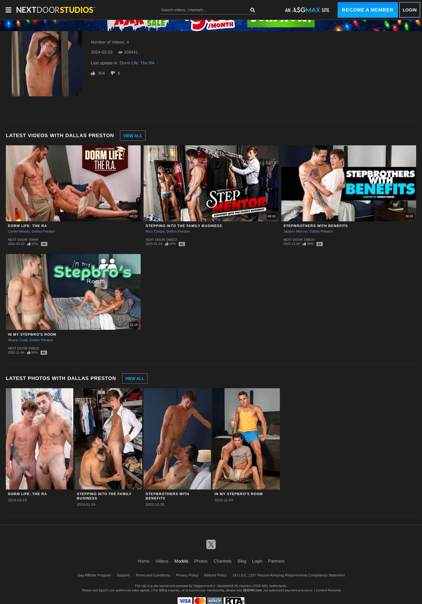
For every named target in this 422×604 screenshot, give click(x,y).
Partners (276, 560)
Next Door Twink (23, 239)
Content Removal (328, 590)
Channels (223, 560)
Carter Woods (19, 231)
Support (123, 575)
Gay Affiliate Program (94, 575)
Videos (162, 560)
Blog (242, 560)
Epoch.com (107, 590)
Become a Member (368, 9)
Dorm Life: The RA (137, 62)
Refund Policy (215, 575)
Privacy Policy (187, 575)
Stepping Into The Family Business (184, 226)
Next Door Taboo (161, 239)
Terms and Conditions (152, 575)
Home (143, 560)
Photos (201, 560)
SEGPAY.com (252, 590)
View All (132, 135)
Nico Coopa (155, 231)
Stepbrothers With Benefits (315, 226)
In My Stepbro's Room (32, 334)
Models (181, 560)
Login (410, 9)
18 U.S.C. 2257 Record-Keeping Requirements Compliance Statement (288, 575)
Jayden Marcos (295, 231)
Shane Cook (18, 340)
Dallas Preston (43, 231)
